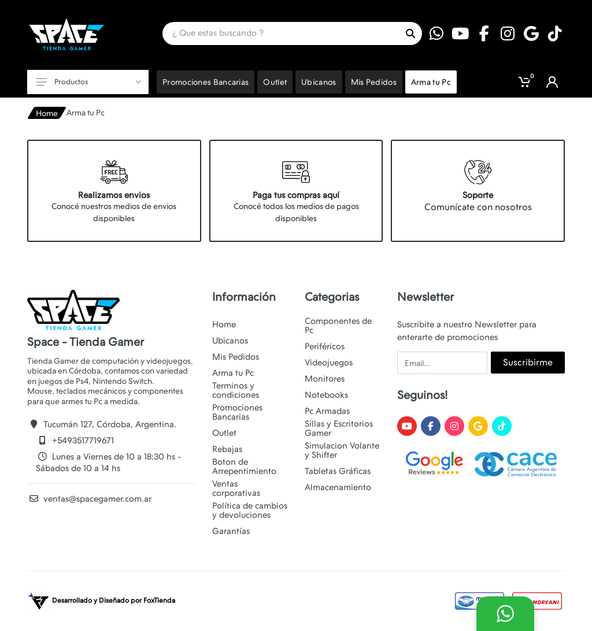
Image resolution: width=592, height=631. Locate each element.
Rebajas (227, 449)
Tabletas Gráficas (338, 471)
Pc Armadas (327, 411)
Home (47, 113)
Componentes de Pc (338, 325)
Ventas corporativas (236, 488)
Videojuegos (329, 362)
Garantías (231, 531)
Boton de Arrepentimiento (244, 466)
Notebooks (326, 394)
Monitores (325, 378)
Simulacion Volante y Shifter (342, 450)
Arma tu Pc (233, 373)
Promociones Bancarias (237, 412)
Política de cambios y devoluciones (249, 510)
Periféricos (325, 346)
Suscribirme (528, 362)
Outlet (224, 433)
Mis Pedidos (235, 356)
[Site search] (280, 33)
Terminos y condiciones (235, 390)
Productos (88, 81)
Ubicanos (230, 340)
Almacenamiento (338, 487)
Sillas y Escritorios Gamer (339, 428)
